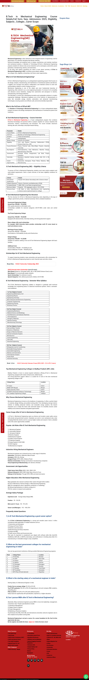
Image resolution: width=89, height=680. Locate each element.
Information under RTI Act (33, 635)
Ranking (85, 6)
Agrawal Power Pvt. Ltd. (13, 643)
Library (48, 643)
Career (48, 651)
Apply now (31, 622)
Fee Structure (49, 645)
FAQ (47, 653)
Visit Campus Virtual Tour (73, 635)
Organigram (30, 652)
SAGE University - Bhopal (14, 649)
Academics (61, 6)
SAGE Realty (11, 635)
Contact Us (49, 655)
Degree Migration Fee (51, 641)
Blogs (48, 639)
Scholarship (49, 647)
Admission (54, 6)
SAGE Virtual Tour (31, 1)
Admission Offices (51, 657)
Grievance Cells (31, 645)
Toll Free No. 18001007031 (2, 422)
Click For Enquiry (2, 205)
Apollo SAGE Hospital (13, 645)
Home (42, 6)
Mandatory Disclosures (32, 637)
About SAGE (47, 6)
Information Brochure (51, 649)
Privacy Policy (30, 649)
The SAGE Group (12, 633)
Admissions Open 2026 (44, 1)
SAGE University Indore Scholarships (18, 269)
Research (73, 6)
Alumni (29, 651)
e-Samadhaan (30, 633)
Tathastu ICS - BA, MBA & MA (53, 637)
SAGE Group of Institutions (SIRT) (16, 637)
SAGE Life (79, 6)
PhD (69, 6)
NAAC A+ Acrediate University (53, 635)
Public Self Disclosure (51, 633)
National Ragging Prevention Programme (34, 642)
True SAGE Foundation (13, 641)
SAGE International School (14, 639)
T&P (66, 6)
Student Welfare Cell (32, 647)
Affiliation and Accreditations (34, 639)
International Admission (17, 1)
